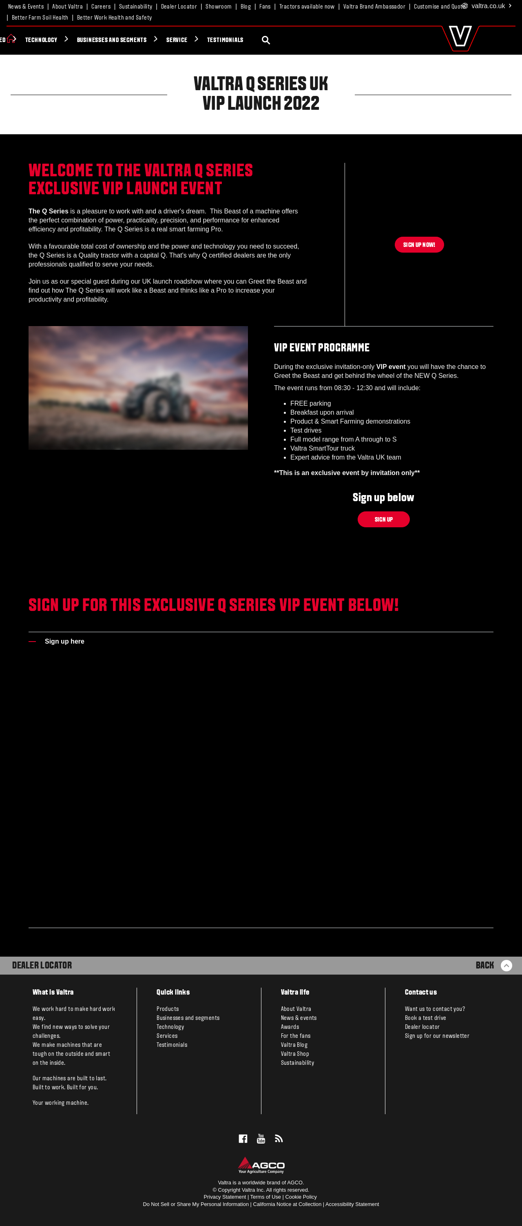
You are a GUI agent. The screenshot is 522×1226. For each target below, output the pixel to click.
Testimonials (334, 40)
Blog (246, 7)
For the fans (296, 1036)
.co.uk (487, 6)
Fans (265, 7)
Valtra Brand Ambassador (374, 7)
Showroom (219, 7)
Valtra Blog (294, 1045)
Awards (290, 1027)
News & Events (26, 7)
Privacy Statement (225, 1197)
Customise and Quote (440, 7)
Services (167, 1036)
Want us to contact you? (435, 1009)
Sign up (384, 519)
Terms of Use (265, 1197)
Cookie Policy (301, 1197)
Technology (150, 40)
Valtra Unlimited (91, 40)
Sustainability (136, 7)
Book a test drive (426, 1018)
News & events (299, 1018)
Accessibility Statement (352, 1204)
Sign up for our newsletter (437, 1036)
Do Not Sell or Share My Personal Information (196, 1204)
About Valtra (67, 7)
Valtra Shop (295, 1054)
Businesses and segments (220, 40)
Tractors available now (307, 7)
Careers (101, 7)
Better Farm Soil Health (40, 18)
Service (285, 40)
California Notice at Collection (287, 1204)
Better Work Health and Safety (114, 18)
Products (35, 40)
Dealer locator (422, 1027)
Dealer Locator (179, 7)
